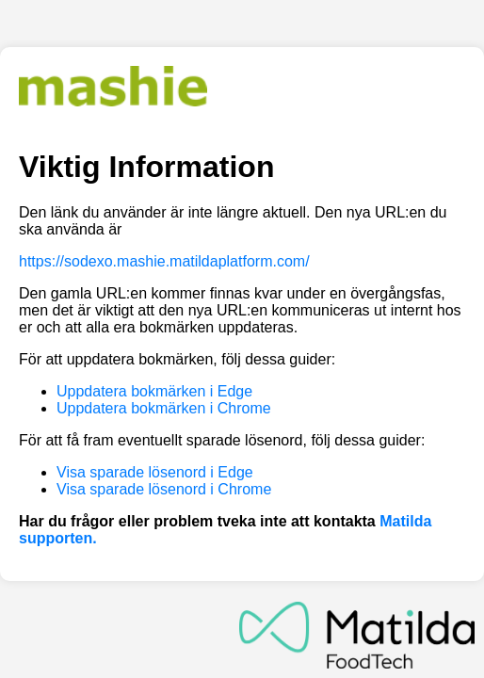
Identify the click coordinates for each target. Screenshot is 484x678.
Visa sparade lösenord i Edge (154, 472)
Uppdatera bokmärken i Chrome (163, 408)
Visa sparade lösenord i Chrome (163, 489)
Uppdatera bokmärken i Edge (154, 391)
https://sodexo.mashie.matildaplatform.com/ (164, 261)
